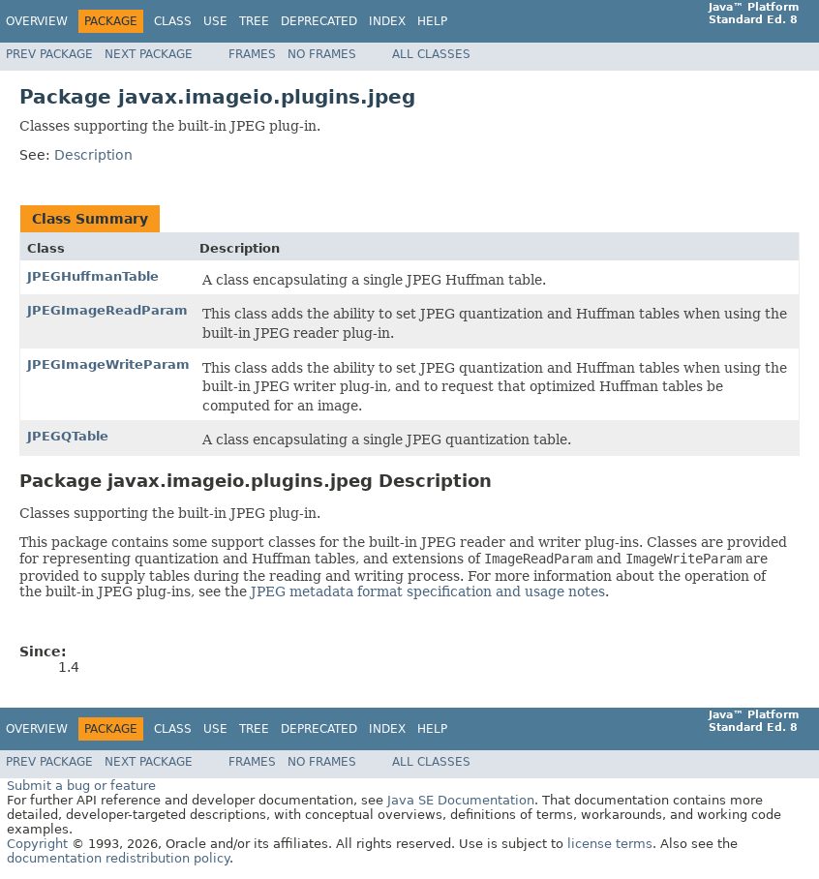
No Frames (322, 54)
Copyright (37, 843)
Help (432, 21)
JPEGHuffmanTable (93, 276)
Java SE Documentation (460, 800)
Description (93, 155)
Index (387, 21)
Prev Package (49, 54)
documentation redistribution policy (118, 858)
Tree (254, 21)
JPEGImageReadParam (107, 310)
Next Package (149, 54)
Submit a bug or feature (81, 785)
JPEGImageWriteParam (108, 364)
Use (215, 21)
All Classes (431, 54)
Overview (37, 21)
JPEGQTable (67, 436)
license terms (609, 843)
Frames (252, 54)
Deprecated (319, 21)
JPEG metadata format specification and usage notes (428, 591)
